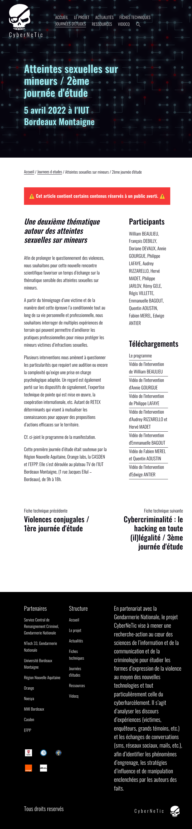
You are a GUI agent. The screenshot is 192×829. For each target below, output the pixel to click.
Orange (29, 688)
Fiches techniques (135, 17)
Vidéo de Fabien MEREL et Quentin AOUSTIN (147, 455)
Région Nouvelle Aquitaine (42, 677)
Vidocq (124, 24)
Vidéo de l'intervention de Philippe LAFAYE (146, 400)
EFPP (27, 730)
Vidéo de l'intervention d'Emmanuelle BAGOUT (147, 439)
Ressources (102, 24)
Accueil (61, 17)
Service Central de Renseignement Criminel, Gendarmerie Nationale (41, 626)
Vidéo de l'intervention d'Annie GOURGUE (146, 384)
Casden (29, 719)
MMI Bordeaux (34, 709)
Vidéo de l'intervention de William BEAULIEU (146, 368)
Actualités (104, 17)
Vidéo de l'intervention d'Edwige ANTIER (146, 471)
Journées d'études (70, 24)
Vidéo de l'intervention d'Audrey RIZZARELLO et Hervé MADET (148, 419)
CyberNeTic (26, 21)
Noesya (29, 698)
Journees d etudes (49, 172)
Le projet (82, 17)
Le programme (140, 355)
